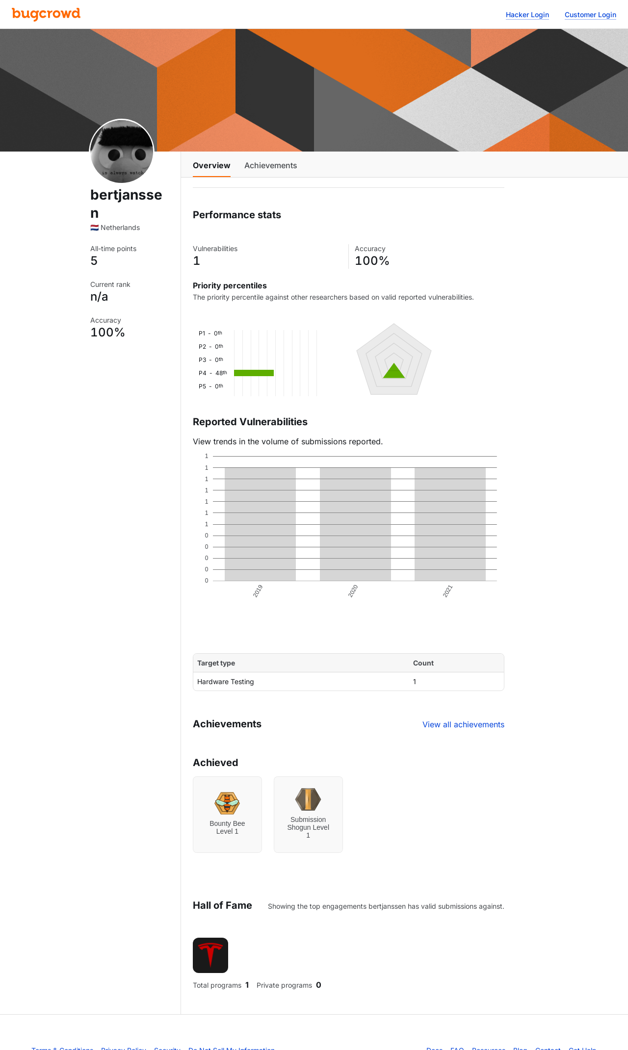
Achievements (270, 165)
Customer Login (590, 14)
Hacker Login (527, 14)
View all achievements (463, 724)
